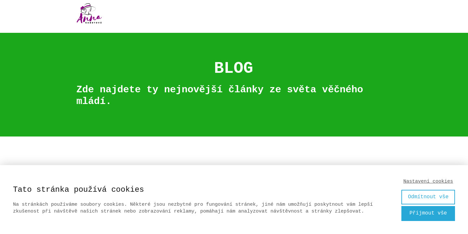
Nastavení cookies (428, 181)
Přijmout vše (428, 213)
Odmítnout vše (428, 197)
